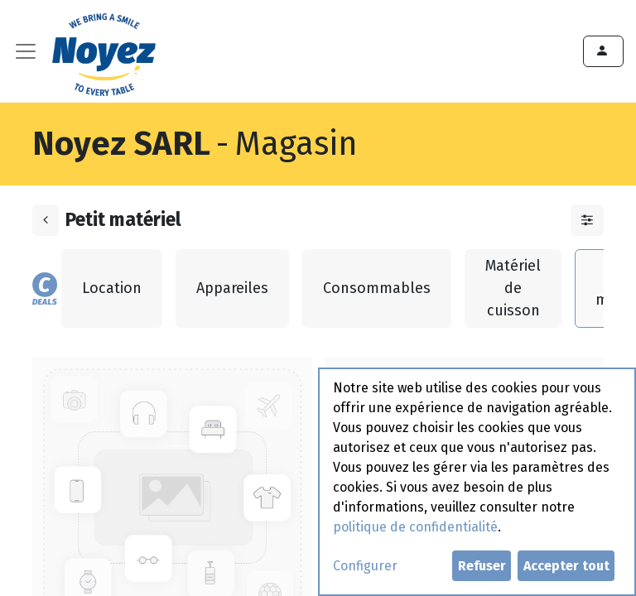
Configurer (365, 566)
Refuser (482, 566)
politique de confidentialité (415, 527)
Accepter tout (566, 566)
